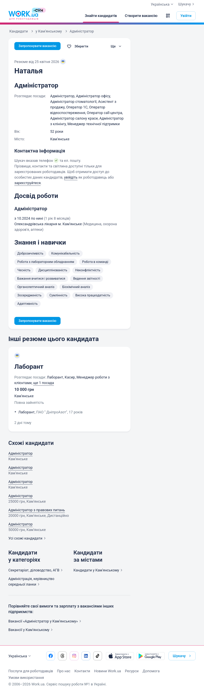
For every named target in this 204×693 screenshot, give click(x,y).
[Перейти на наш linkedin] (85, 656)
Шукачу (187, 4)
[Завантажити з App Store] (120, 656)
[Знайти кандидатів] (101, 16)
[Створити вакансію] (141, 16)
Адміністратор (20, 454)
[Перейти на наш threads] (62, 656)
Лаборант (28, 367)
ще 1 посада (43, 383)
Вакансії (31, 630)
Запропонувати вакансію (40, 46)
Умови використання (26, 677)
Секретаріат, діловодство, (36, 571)
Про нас (63, 671)
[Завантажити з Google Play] (151, 656)
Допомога (151, 671)
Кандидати (99, 571)
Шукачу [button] (182, 656)
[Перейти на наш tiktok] (97, 656)
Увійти (186, 16)
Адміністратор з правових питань (36, 511)
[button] (168, 16)
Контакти (82, 671)
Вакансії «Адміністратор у (45, 622)
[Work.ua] (23, 16)
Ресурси (132, 671)
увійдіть (70, 177)
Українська (20, 656)
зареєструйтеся (27, 183)
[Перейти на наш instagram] (74, 656)
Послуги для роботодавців (30, 671)
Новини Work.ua (107, 671)
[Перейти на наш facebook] (50, 656)
